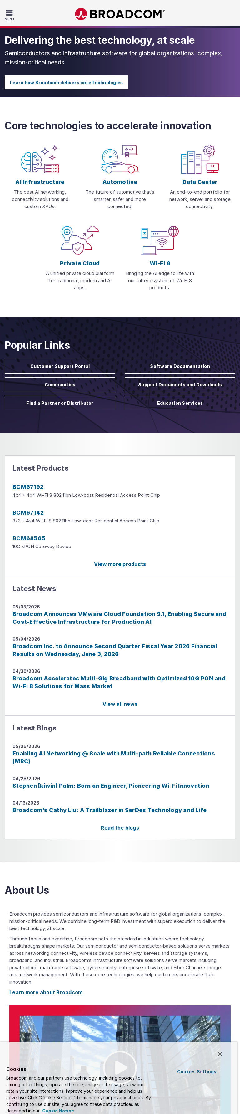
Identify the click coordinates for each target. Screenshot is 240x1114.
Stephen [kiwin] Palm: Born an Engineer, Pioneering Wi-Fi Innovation (110, 785)
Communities (60, 384)
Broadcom (120, 14)
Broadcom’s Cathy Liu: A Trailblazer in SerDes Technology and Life (109, 810)
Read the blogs (120, 828)
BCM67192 (27, 487)
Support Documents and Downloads (180, 384)
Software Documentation (180, 366)
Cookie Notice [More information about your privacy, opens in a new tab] (57, 1110)
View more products (120, 564)
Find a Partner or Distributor (59, 403)
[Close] (220, 1054)
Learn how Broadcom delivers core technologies (66, 82)
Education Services (180, 403)
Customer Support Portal (60, 366)
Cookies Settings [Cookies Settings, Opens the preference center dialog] (196, 1071)
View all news (120, 704)
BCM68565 (28, 538)
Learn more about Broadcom (45, 992)
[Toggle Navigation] (10, 15)
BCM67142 (28, 512)
